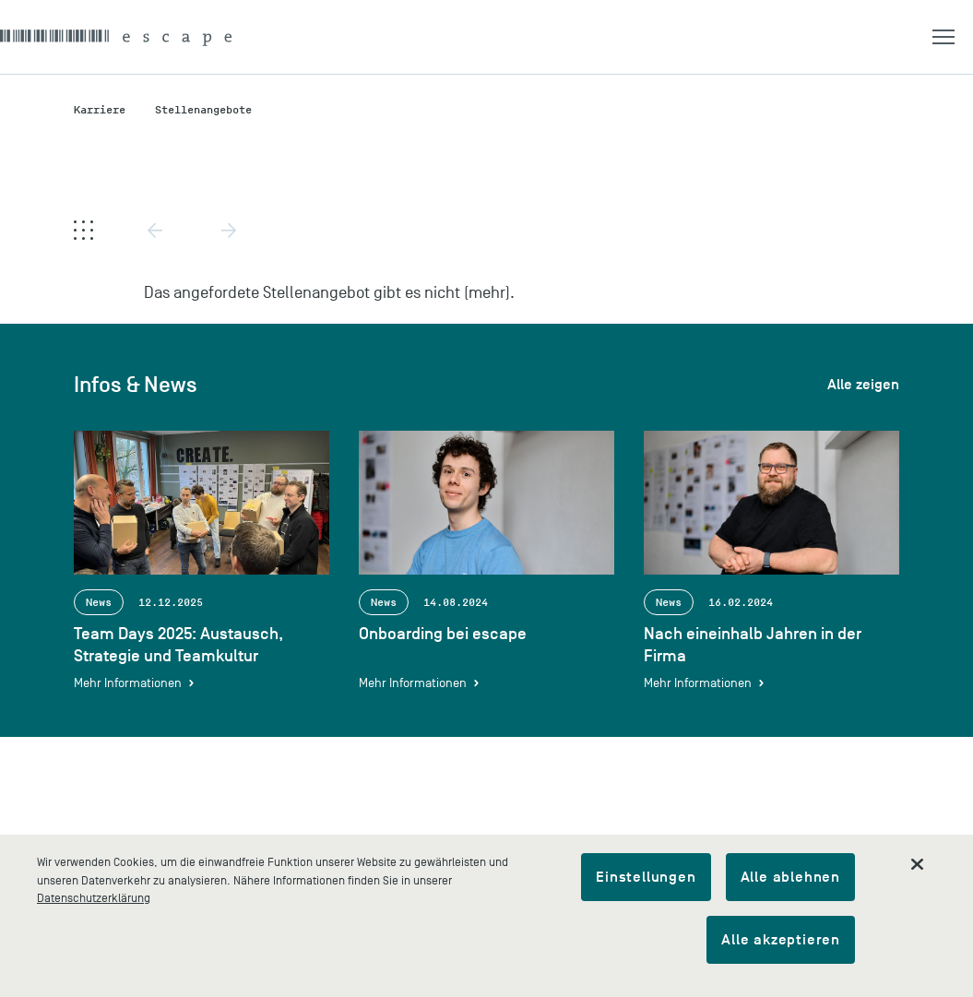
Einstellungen (645, 877)
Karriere (99, 109)
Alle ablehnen (790, 877)
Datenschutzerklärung (93, 898)
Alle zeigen (863, 384)
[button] (952, 37)
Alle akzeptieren (780, 940)
